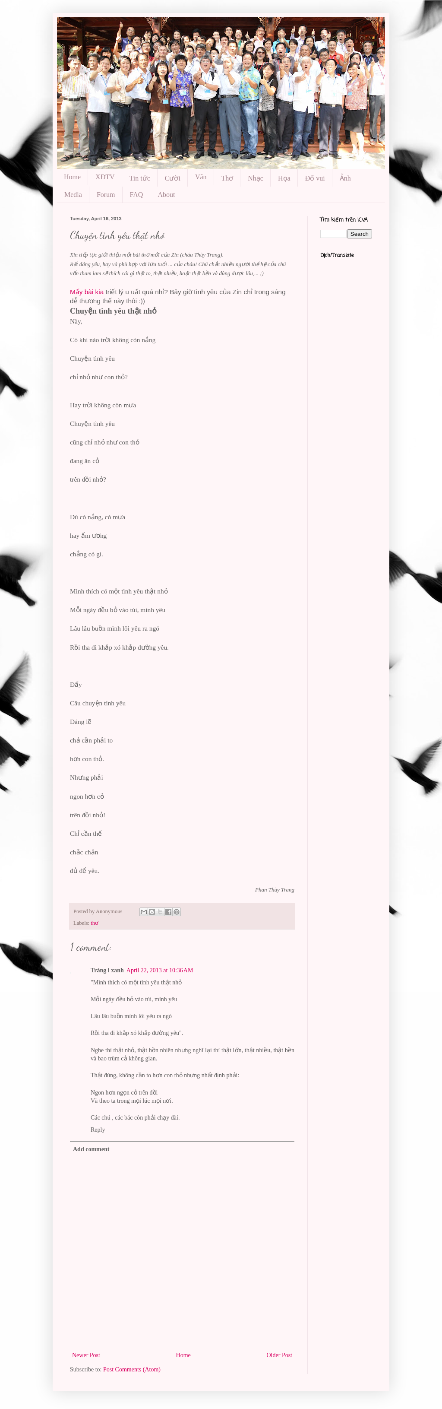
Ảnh (345, 178)
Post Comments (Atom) (132, 1369)
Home (72, 177)
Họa (284, 178)
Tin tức (139, 178)
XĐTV (104, 177)
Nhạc (255, 178)
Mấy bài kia (87, 291)
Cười (172, 178)
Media (73, 194)
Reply (98, 1130)
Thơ (227, 178)
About (166, 194)
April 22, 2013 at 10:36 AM (159, 970)
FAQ (136, 194)
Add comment (91, 1149)
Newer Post (86, 1355)
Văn (201, 177)
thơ (94, 923)
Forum (106, 194)
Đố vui (315, 178)
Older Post (280, 1355)
